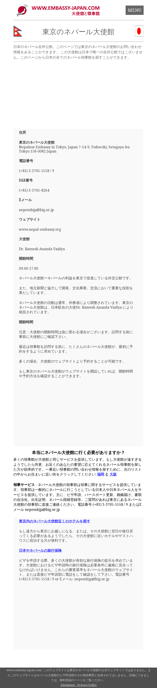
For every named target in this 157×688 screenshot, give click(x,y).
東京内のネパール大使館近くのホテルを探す (54, 521)
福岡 (100, 474)
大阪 (113, 474)
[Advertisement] (78, 92)
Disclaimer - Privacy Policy (79, 685)
